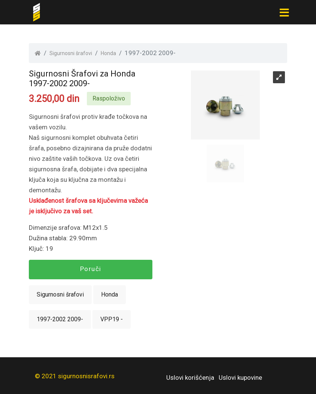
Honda (108, 53)
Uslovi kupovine (240, 377)
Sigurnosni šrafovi (70, 53)
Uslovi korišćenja (190, 377)
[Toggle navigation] (284, 12)
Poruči (90, 269)
